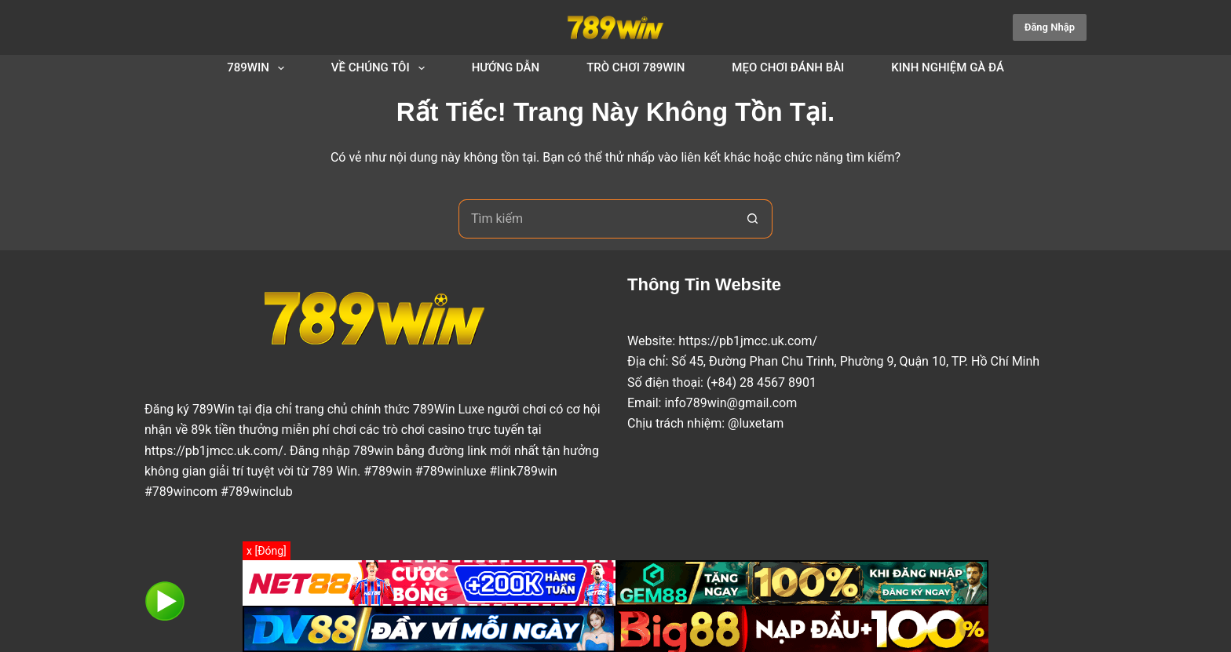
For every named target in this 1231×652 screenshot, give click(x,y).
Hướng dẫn (505, 67)
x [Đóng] (267, 551)
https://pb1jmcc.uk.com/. (215, 450)
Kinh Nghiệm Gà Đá (947, 67)
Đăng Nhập (1050, 27)
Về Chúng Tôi (381, 68)
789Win (258, 68)
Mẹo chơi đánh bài (788, 67)
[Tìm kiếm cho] (595, 219)
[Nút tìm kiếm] (753, 219)
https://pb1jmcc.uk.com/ (747, 340)
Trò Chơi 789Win (635, 67)
